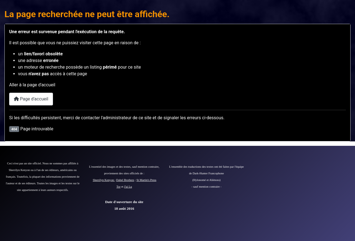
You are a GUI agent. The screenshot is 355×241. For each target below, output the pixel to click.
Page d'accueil (31, 99)
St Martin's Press (146, 180)
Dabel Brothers (125, 180)
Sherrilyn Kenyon (104, 180)
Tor (118, 186)
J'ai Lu (128, 186)
